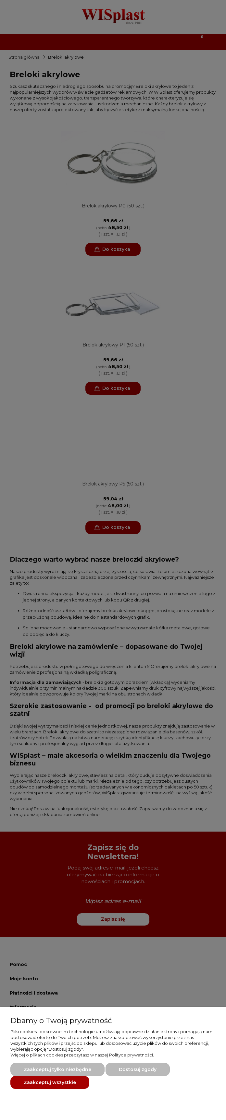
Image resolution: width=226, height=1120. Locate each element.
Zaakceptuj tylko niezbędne (57, 1069)
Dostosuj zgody (138, 1069)
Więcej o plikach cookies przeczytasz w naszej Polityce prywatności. (82, 1054)
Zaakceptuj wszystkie (50, 1082)
